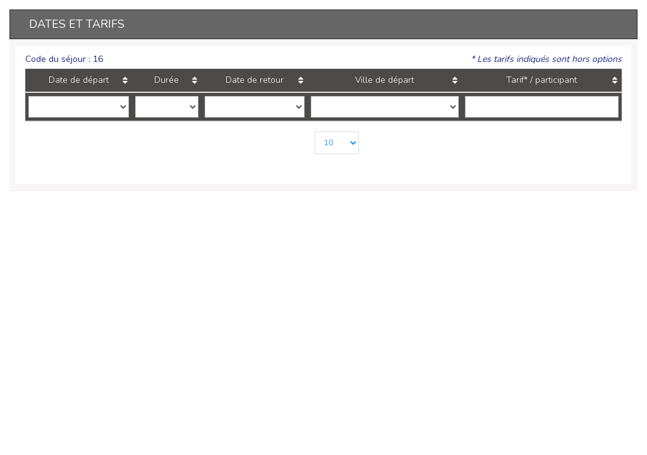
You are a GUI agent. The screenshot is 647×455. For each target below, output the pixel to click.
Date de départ (77, 80)
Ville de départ (373, 80)
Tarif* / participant (538, 80)
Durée (158, 80)
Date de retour (239, 80)
